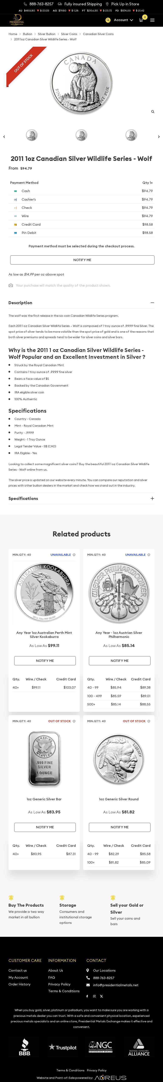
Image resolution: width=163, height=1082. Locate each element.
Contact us (17, 970)
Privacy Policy (59, 984)
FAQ (51, 977)
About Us (55, 970)
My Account (18, 977)
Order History (19, 984)
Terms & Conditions (64, 991)
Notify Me (82, 260)
